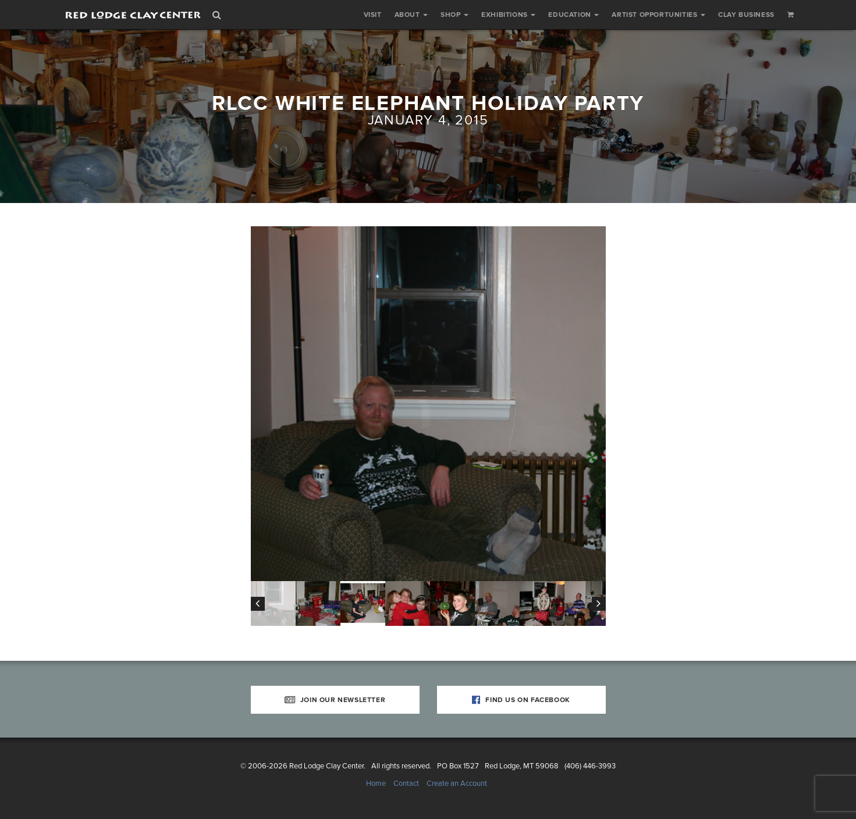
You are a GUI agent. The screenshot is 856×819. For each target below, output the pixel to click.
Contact (406, 783)
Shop (454, 14)
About (411, 14)
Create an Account (457, 783)
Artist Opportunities (658, 14)
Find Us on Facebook (521, 700)
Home (376, 783)
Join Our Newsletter (335, 700)
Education (573, 14)
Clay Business (746, 14)
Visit (373, 14)
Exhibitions (508, 14)
